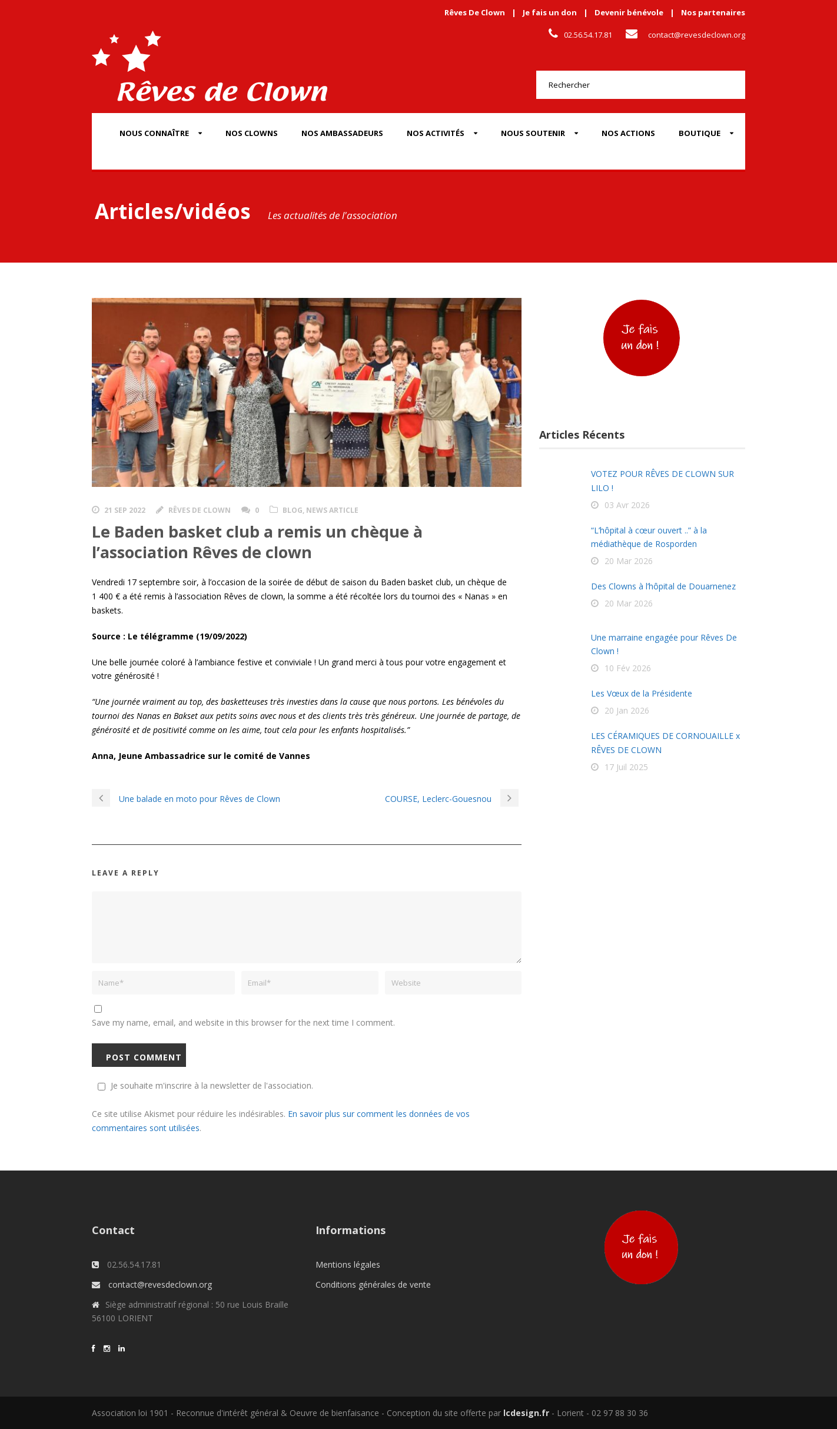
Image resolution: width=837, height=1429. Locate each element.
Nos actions (628, 133)
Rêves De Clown (474, 12)
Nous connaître (154, 133)
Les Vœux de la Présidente (641, 693)
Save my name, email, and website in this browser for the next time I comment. (243, 1022)
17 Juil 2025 (626, 766)
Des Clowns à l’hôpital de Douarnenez (663, 586)
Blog (293, 510)
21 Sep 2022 (124, 510)
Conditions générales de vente (373, 1284)
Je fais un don (550, 12)
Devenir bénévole (628, 12)
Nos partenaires (713, 12)
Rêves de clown (199, 510)
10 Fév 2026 (627, 668)
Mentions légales (347, 1264)
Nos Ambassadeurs (342, 133)
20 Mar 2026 (628, 560)
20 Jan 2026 (626, 710)
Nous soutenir (533, 133)
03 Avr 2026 (627, 504)
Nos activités (435, 133)
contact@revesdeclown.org (696, 34)
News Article (332, 510)
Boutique (699, 133)
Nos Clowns (251, 133)
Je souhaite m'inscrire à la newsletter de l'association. (203, 1085)
